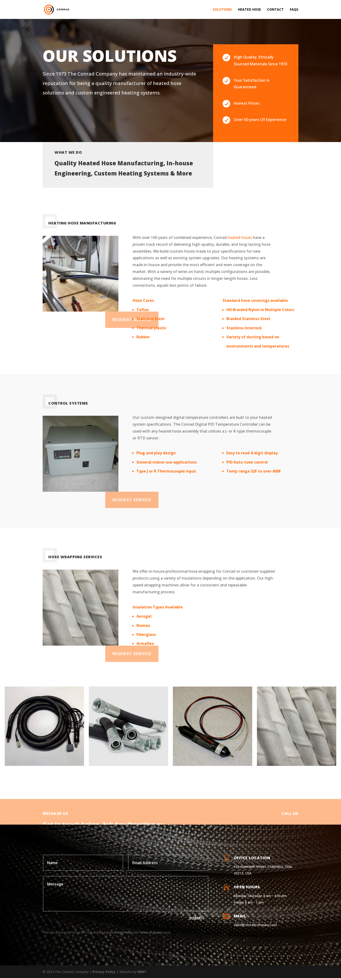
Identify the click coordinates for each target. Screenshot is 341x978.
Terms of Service (150, 932)
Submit (197, 918)
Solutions (222, 10)
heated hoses (240, 237)
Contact (275, 10)
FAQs (294, 10)
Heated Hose (249, 10)
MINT (141, 971)
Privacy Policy (124, 932)
